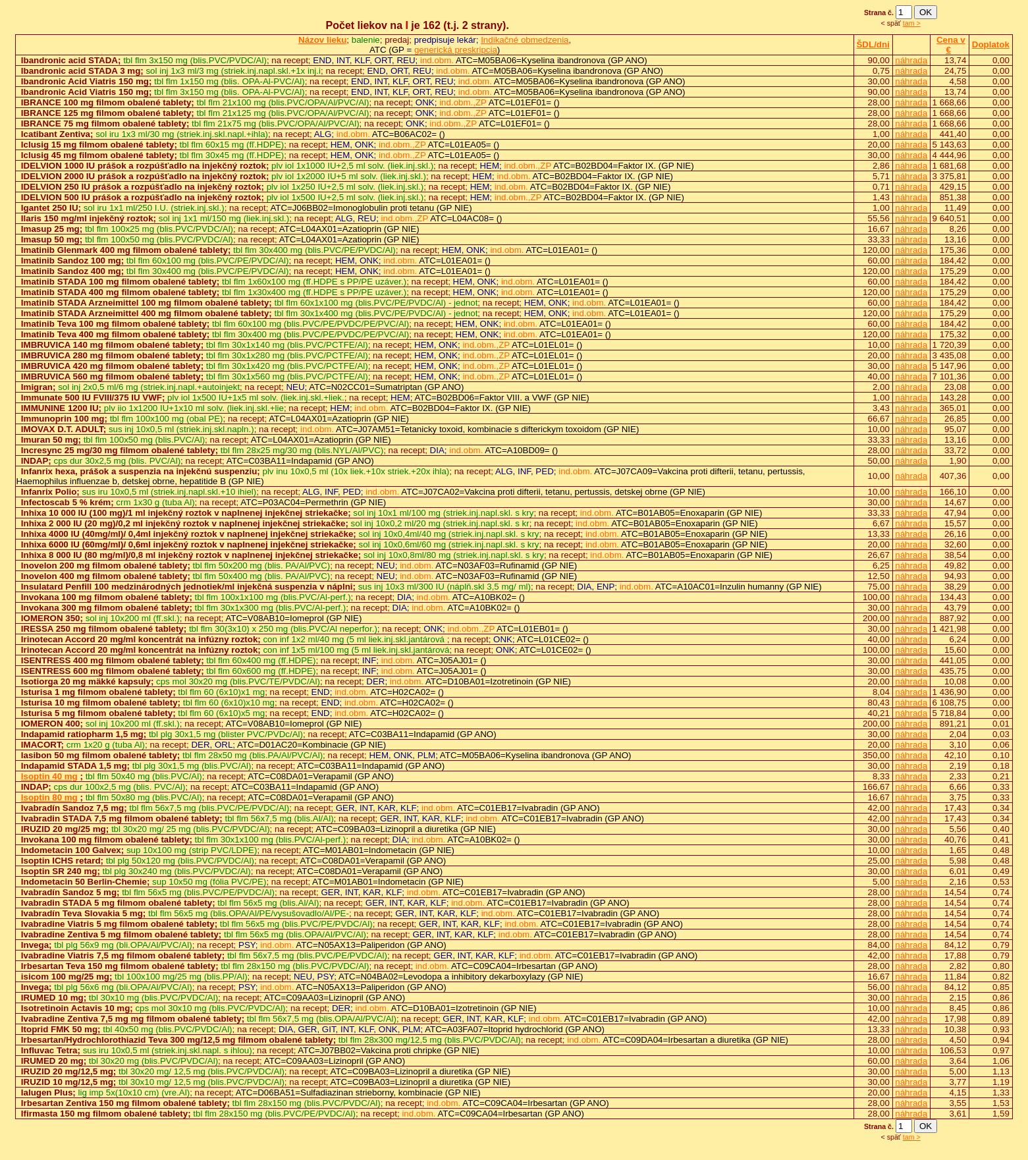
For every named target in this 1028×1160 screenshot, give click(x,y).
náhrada (911, 60)
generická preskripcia (455, 50)
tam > (912, 23)
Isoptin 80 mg (49, 797)
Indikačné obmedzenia (524, 40)
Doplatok (991, 44)
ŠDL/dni (872, 44)
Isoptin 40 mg (49, 776)
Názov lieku (322, 40)
